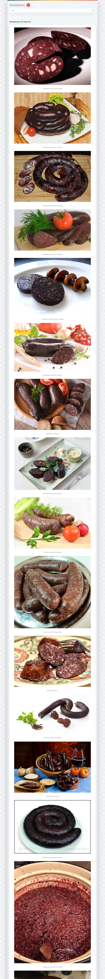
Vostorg (17, 5)
